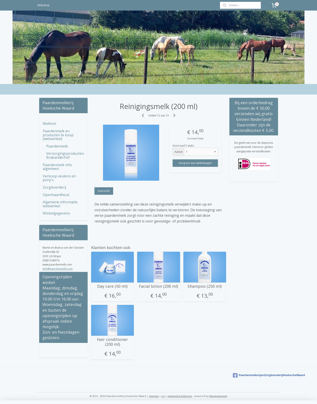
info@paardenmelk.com (57, 269)
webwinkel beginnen (180, 396)
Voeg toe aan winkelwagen (195, 163)
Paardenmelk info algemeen (57, 166)
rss (163, 396)
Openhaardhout (56, 194)
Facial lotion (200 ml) (158, 286)
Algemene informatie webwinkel (60, 204)
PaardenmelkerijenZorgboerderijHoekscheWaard (255, 375)
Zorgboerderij (54, 187)
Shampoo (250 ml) (205, 286)
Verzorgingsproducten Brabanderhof (65, 155)
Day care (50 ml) (112, 286)
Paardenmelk (57, 146)
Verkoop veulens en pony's (59, 178)
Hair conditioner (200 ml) (112, 342)
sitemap (153, 396)
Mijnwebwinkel (218, 396)
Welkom (49, 123)
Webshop (43, 5)
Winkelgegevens (56, 213)
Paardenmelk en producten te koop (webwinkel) (58, 135)
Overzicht (104, 191)
